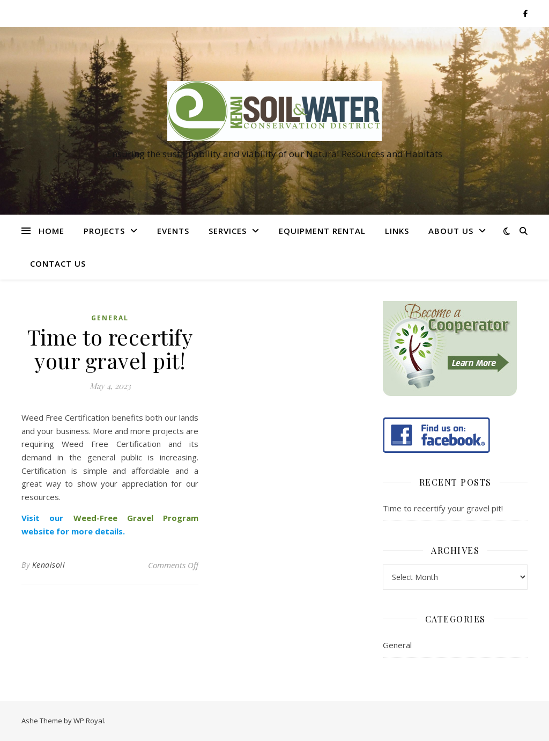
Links (397, 230)
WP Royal (88, 720)
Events (173, 230)
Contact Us (58, 263)
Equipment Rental (322, 230)
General (110, 317)
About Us (450, 230)
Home (51, 230)
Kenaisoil (48, 565)
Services (228, 230)
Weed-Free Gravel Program (136, 517)
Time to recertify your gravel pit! (443, 508)
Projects (104, 230)
